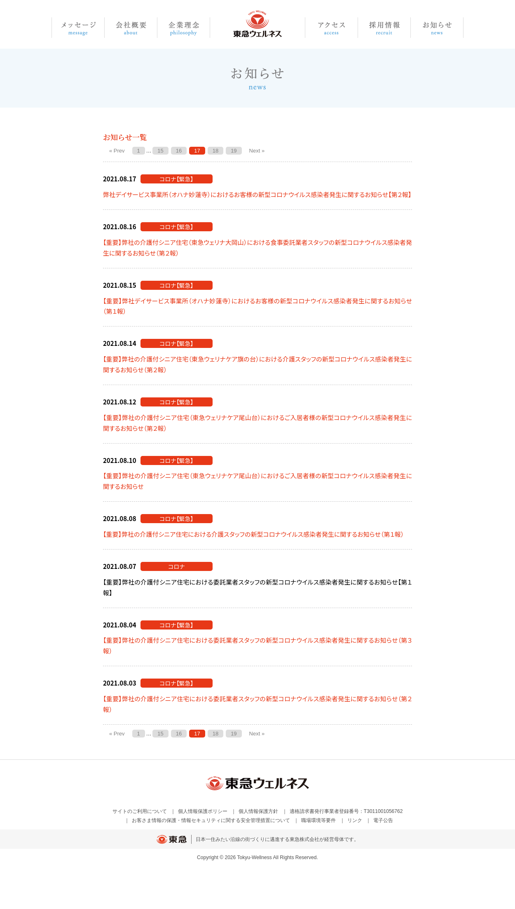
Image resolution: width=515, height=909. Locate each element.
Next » (257, 151)
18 (215, 151)
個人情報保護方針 (258, 811)
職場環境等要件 (318, 820)
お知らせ (437, 27)
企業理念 (183, 27)
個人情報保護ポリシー (202, 811)
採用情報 (384, 27)
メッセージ (78, 27)
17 (197, 151)
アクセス (331, 27)
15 (160, 151)
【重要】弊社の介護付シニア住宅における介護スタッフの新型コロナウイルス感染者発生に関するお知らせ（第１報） (253, 534)
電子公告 (383, 820)
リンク (354, 820)
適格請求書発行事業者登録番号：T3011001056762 (346, 811)
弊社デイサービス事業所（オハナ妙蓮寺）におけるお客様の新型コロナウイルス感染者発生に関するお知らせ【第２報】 (257, 194)
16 (179, 151)
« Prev (117, 151)
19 (233, 151)
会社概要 (131, 27)
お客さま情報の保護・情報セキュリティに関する (211, 820)
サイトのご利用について (139, 811)
